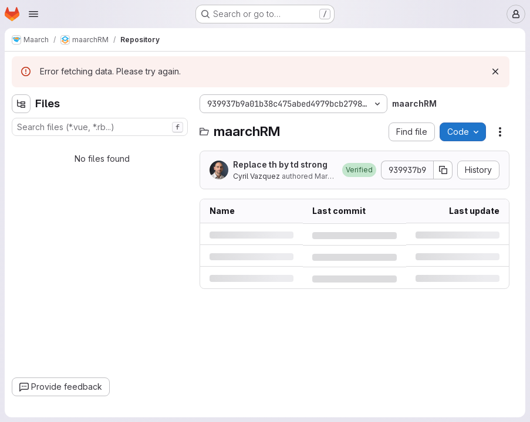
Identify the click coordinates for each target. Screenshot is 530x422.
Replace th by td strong (280, 164)
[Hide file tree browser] (21, 103)
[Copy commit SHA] (443, 170)
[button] (359, 170)
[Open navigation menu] (33, 14)
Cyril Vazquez (256, 176)
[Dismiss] (495, 71)
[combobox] (100, 127)
